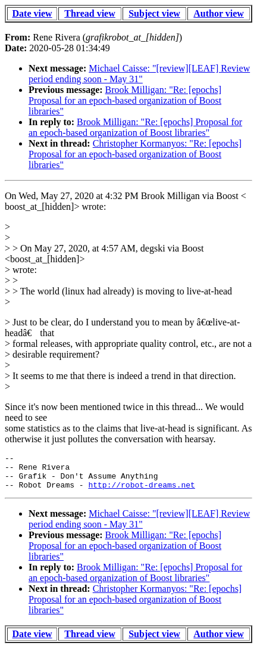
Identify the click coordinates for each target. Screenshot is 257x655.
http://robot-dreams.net (141, 491)
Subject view (154, 13)
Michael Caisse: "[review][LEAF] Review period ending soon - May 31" (139, 73)
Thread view (89, 13)
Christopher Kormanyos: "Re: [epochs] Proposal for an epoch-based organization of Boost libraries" (135, 154)
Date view (32, 13)
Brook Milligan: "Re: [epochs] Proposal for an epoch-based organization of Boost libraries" (125, 100)
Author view (218, 13)
